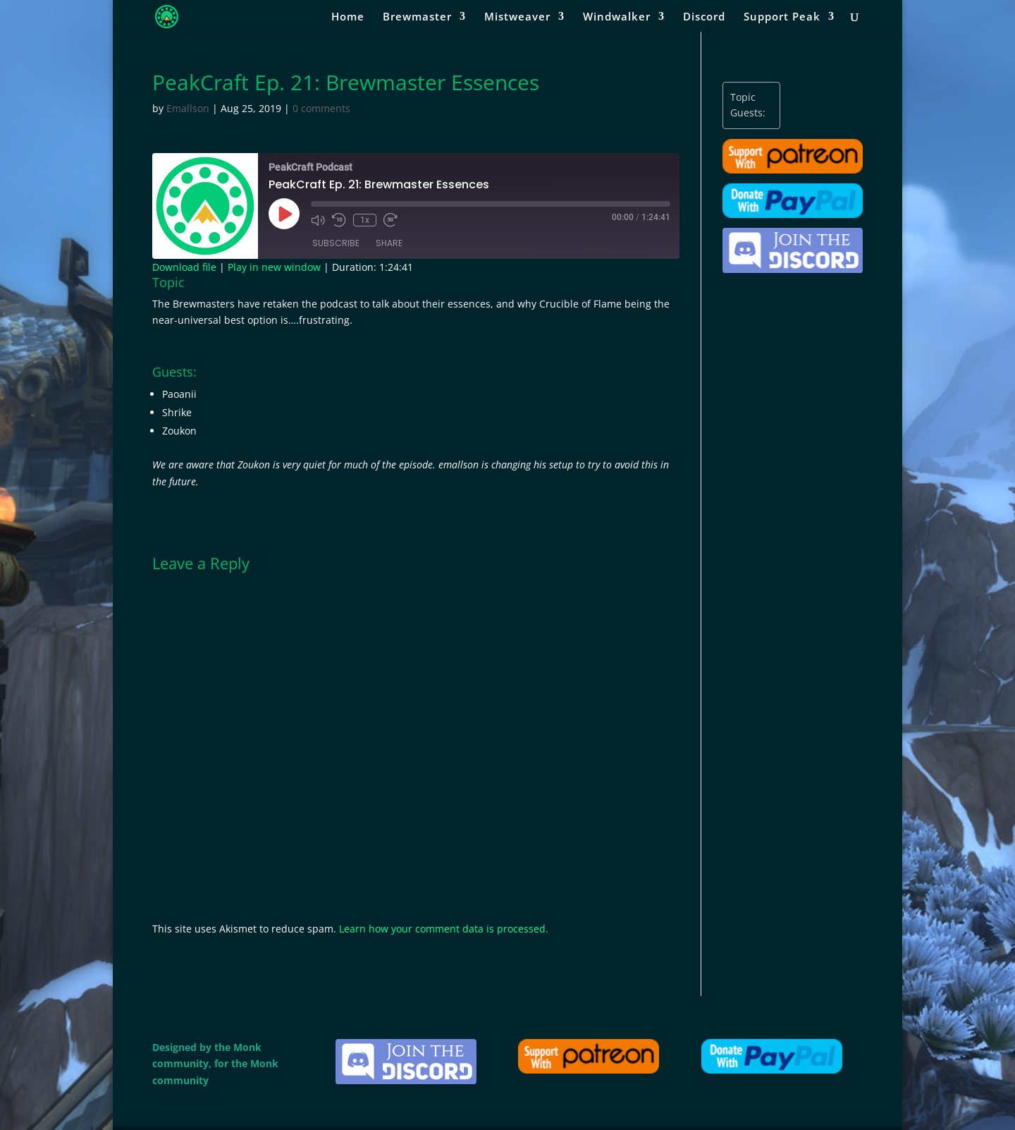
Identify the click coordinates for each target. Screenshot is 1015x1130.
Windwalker (617, 17)
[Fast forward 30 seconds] (390, 220)
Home (347, 17)
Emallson (187, 108)
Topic (743, 97)
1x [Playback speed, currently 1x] (364, 220)
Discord (704, 17)
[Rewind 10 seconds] (339, 220)
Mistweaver (517, 17)
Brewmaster (417, 17)
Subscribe (335, 243)
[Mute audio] (318, 220)
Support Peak (782, 17)
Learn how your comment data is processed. (443, 928)
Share (389, 243)
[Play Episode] (284, 213)
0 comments (321, 108)
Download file (184, 267)
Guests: (747, 112)
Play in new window (274, 267)
